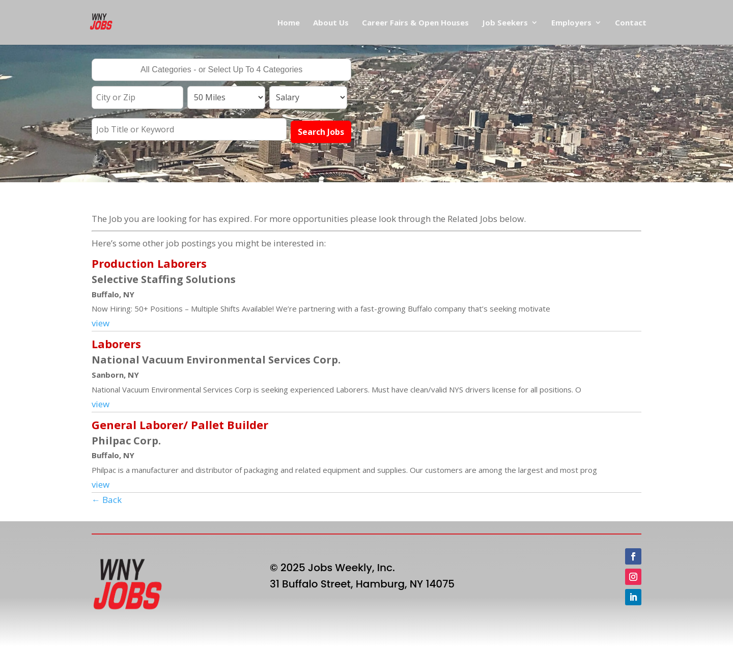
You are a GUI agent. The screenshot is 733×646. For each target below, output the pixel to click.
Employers (571, 23)
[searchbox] (221, 70)
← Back (107, 499)
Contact (630, 23)
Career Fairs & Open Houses (415, 23)
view (100, 323)
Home (288, 23)
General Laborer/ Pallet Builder (180, 424)
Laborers (116, 343)
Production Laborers (149, 263)
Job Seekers (505, 23)
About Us (331, 23)
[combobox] (221, 70)
